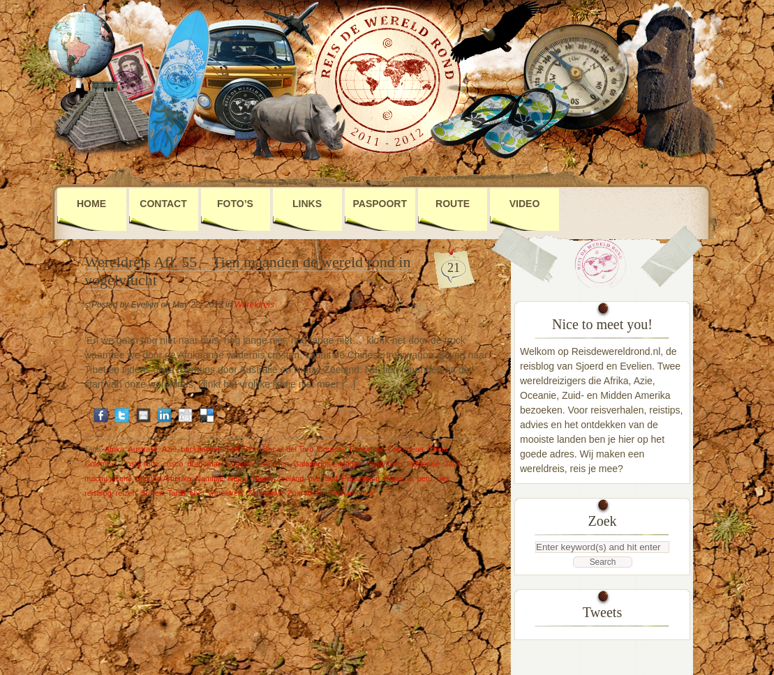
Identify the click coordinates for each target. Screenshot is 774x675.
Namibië (209, 478)
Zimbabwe (265, 493)
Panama (398, 478)
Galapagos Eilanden (327, 464)
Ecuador (240, 464)
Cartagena (406, 449)
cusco (173, 464)
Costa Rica (140, 464)
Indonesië (423, 464)
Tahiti (177, 493)
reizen (126, 493)
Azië (169, 449)
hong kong (384, 464)
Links (307, 203)
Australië (143, 449)
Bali (232, 449)
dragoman (204, 464)
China (438, 449)
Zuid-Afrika (306, 493)
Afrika (114, 449)
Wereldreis (254, 305)
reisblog (98, 493)
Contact (163, 203)
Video (524, 203)
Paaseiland (361, 478)
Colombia (100, 464)
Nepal (238, 478)
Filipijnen (274, 464)
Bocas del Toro (288, 449)
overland (322, 478)
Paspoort (380, 203)
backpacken (201, 449)
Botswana (366, 449)
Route (453, 203)
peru (424, 478)
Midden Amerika (163, 478)
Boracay (331, 449)
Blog (251, 449)
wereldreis (226, 493)
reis (443, 478)
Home (91, 203)
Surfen (152, 493)
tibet (197, 493)
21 (453, 268)
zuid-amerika (351, 493)
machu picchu (108, 478)
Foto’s (235, 203)
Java (453, 464)
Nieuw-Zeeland (278, 478)
